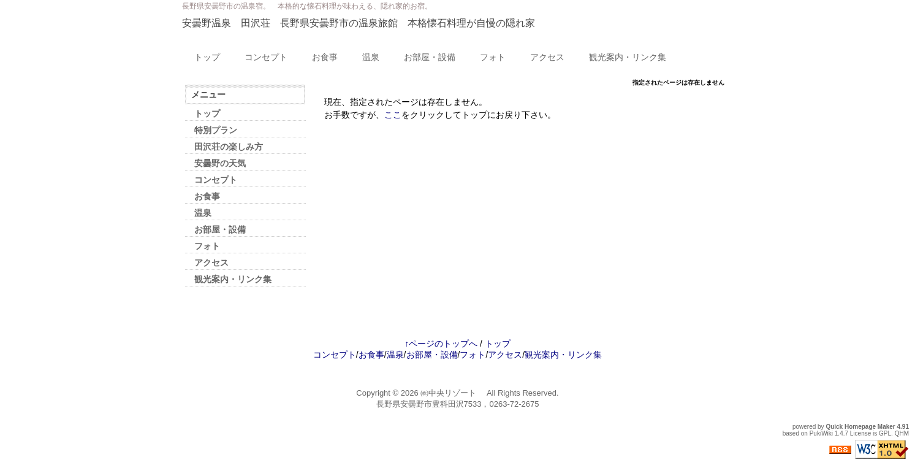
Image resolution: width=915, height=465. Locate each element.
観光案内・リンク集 (627, 57)
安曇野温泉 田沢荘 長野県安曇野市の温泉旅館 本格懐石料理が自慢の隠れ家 (358, 23)
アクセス (547, 57)
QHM (902, 433)
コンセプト (266, 57)
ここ (392, 115)
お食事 (325, 57)
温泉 (370, 57)
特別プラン (215, 130)
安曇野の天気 (220, 163)
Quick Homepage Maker (860, 426)
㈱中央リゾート (452, 393)
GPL (885, 433)
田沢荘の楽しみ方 (228, 147)
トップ (207, 57)
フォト (493, 57)
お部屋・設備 (429, 57)
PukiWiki (821, 433)
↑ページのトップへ (440, 343)
